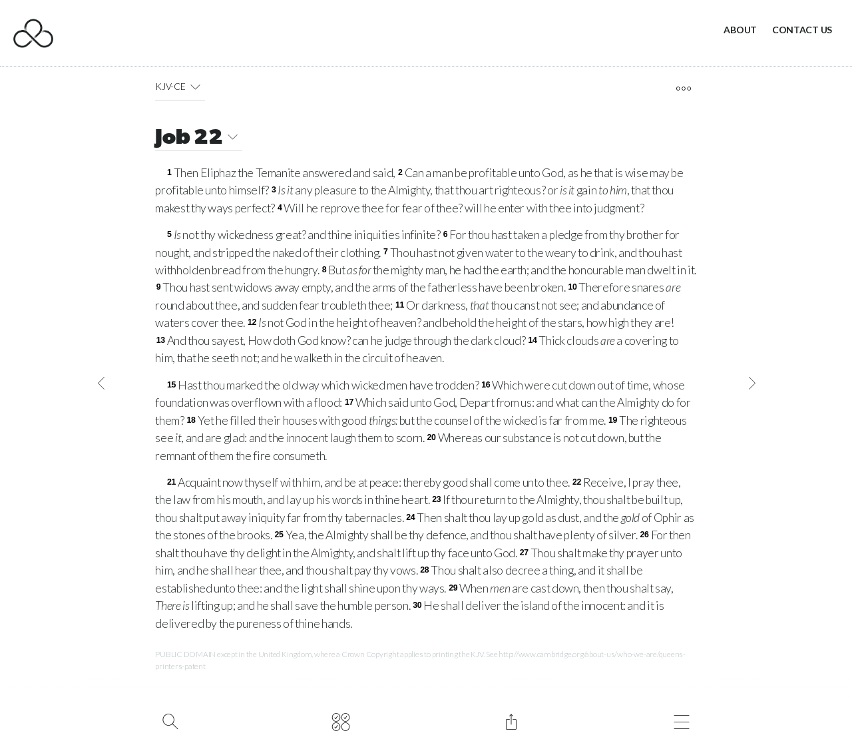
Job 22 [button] (198, 138)
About (740, 29)
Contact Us (802, 29)
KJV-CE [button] (180, 86)
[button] (195, 86)
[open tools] (683, 88)
